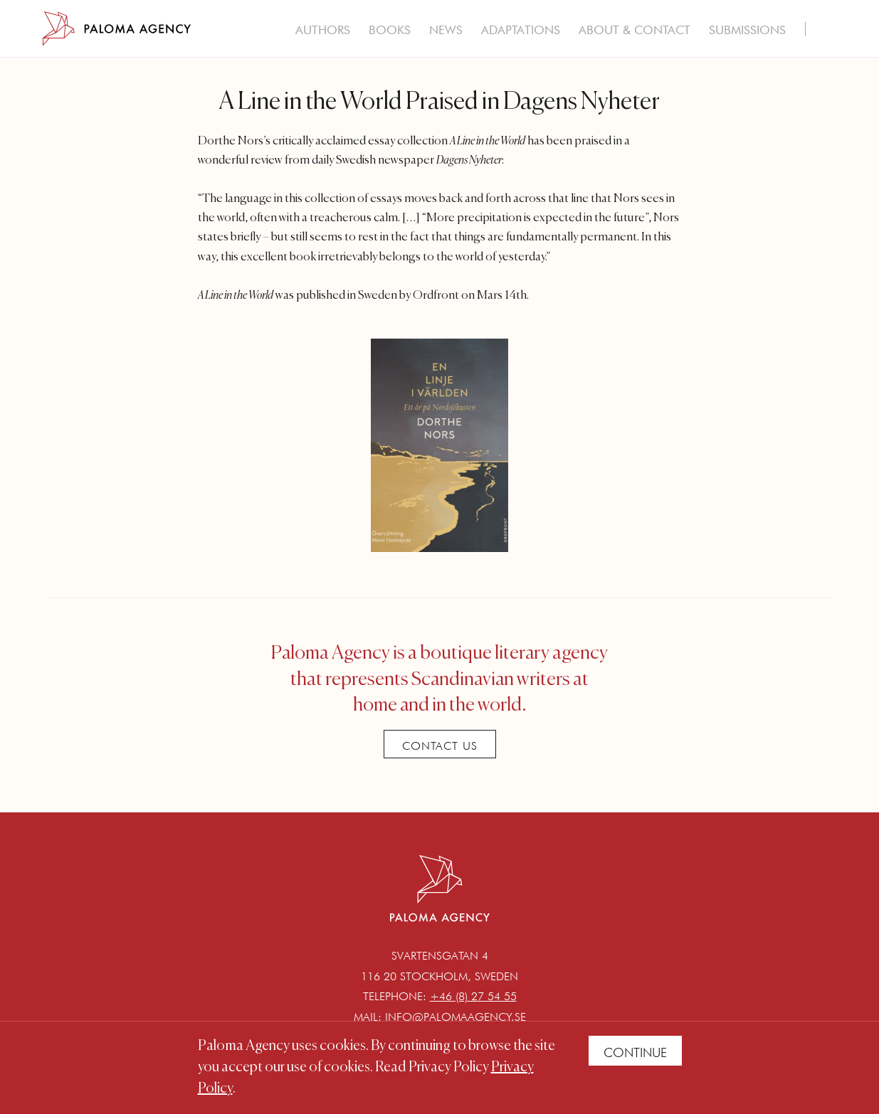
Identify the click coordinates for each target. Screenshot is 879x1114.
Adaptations (520, 30)
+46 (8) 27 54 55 (473, 996)
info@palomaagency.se (455, 1017)
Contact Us (440, 746)
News (446, 30)
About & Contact (634, 30)
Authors (322, 30)
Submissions (747, 30)
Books (390, 30)
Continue (635, 1052)
